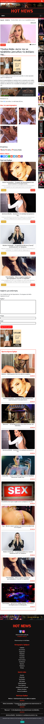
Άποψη (22, 668)
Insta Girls (22, 657)
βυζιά (2, 150)
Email (1, 321)
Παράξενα (22, 666)
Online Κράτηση (22, 683)
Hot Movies (22, 662)
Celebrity (7, 20)
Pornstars (22, 655)
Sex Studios (22, 679)
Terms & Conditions (22, 691)
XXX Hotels (22, 681)
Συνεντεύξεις (22, 659)
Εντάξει (22, 721)
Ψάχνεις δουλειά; (22, 689)
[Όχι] (42, 720)
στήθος (8, 150)
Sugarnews (22, 651)
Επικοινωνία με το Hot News (22, 640)
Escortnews (22, 649)
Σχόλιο (2, 298)
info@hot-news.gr (22, 636)
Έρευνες (22, 664)
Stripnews (22, 653)
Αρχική (2, 20)
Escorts (22, 675)
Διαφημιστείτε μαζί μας (22, 687)
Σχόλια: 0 (33, 44)
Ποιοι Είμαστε (22, 685)
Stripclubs (22, 677)
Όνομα (2, 315)
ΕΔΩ (4, 101)
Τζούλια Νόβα (17, 150)
